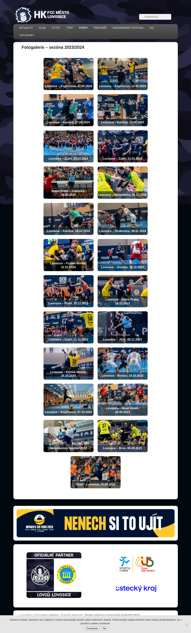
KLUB (42, 27)
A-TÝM (56, 27)
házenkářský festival (128, 27)
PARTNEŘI (100, 27)
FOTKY (83, 27)
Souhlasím (92, 628)
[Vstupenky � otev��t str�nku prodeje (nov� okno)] (96, 523)
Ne (104, 628)
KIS (152, 27)
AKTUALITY (26, 27)
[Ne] (186, 624)
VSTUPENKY (27, 35)
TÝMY (69, 27)
